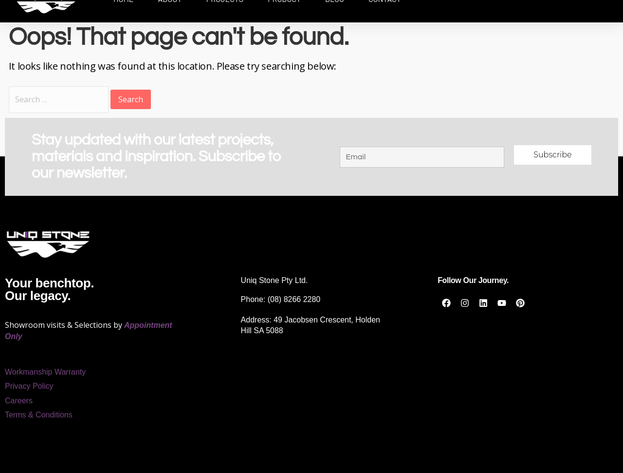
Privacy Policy (29, 386)
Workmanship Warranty (45, 372)
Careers (19, 401)
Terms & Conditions (39, 415)
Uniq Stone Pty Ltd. (274, 280)
